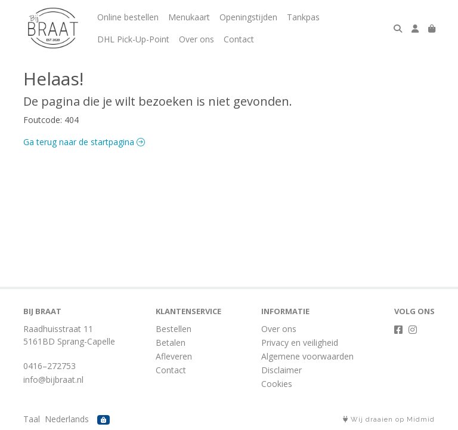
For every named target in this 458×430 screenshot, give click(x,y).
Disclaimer (281, 370)
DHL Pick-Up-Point (133, 39)
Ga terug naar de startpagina (84, 142)
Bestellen (173, 328)
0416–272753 (49, 365)
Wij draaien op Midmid (389, 419)
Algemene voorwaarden (307, 356)
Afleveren (174, 356)
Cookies (276, 383)
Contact (239, 39)
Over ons (196, 39)
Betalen (170, 342)
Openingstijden (248, 17)
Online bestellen (128, 17)
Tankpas (303, 17)
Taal (31, 419)
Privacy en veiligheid (299, 342)
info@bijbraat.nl (53, 379)
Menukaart (189, 17)
